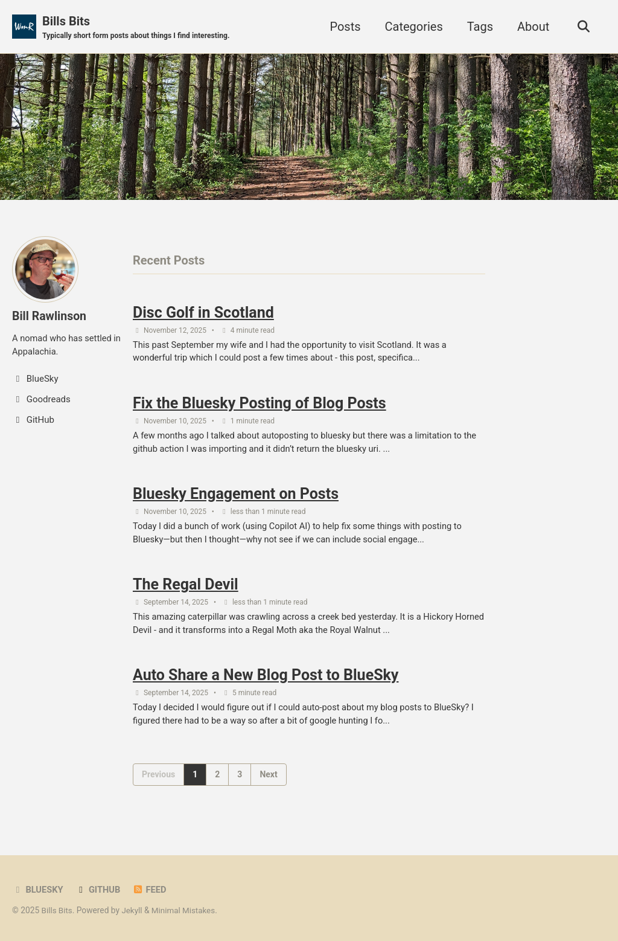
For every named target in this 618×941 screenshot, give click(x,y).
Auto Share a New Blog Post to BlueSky (265, 681)
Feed (151, 889)
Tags (478, 26)
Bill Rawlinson (50, 316)
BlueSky (38, 889)
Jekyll (133, 910)
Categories (412, 26)
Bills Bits (138, 28)
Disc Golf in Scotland (203, 314)
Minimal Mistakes (185, 910)
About (531, 26)
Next (268, 781)
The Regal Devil (185, 589)
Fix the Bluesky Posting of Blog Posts (259, 405)
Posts (343, 26)
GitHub (99, 889)
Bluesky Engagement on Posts (236, 497)
